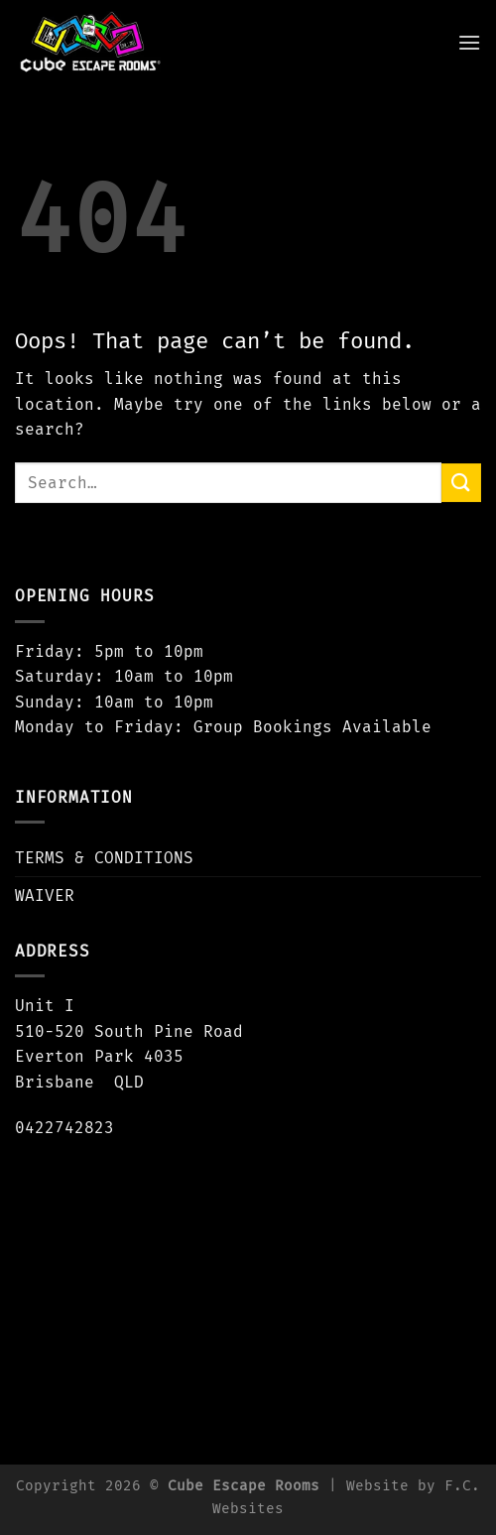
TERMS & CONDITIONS (104, 857)
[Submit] (461, 482)
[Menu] (469, 42)
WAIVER (44, 895)
